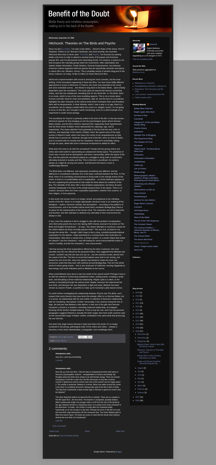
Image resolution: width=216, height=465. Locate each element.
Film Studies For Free (143, 142)
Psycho (96, 54)
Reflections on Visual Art (144, 83)
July (139, 371)
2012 (137, 317)
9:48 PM (59, 421)
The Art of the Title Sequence (146, 221)
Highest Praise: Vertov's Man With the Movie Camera (150, 345)
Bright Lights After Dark (144, 112)
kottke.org (138, 165)
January (141, 392)
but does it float (140, 115)
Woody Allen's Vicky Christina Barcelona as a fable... (149, 357)
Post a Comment (59, 426)
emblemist (138, 132)
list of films (65, 49)
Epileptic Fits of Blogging (145, 135)
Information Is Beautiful (144, 158)
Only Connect (140, 193)
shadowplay (139, 214)
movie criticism (61, 341)
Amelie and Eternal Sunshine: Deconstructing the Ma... (149, 362)
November (142, 338)
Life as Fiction (140, 169)
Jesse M (153, 44)
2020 (137, 293)
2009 (137, 328)
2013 (137, 314)
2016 (137, 306)
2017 (137, 303)
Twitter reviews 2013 (143, 98)
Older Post (120, 431)
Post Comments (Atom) (69, 436)
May (139, 379)
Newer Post (54, 431)
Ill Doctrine (138, 155)
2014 (137, 310)
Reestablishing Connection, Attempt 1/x (150, 86)
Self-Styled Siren (141, 210)
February (141, 389)
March (140, 386)
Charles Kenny (140, 128)
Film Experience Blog (143, 139)
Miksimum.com (139, 72)
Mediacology (139, 172)
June (140, 375)
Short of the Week (141, 217)
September (142, 341)
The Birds (84, 54)
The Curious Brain (142, 236)
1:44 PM (59, 360)
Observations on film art (144, 190)
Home (87, 431)
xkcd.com (138, 250)
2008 (137, 331)
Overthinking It (140, 197)
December (142, 334)
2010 (137, 324)
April (140, 382)
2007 (137, 397)
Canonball (138, 119)
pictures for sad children (144, 200)
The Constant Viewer (143, 224)
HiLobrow (138, 145)
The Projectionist (141, 243)
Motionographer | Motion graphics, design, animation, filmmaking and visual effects (146, 178)
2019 (137, 296)
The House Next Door (143, 239)
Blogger (119, 452)
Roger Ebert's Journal (143, 204)
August (141, 368)
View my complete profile (143, 59)
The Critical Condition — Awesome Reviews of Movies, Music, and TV (146, 230)
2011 (137, 321)
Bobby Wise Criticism (143, 108)
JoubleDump (139, 162)
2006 (137, 400)
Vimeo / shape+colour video (146, 246)
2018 (137, 300)
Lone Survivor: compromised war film (149, 94)
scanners (138, 207)
